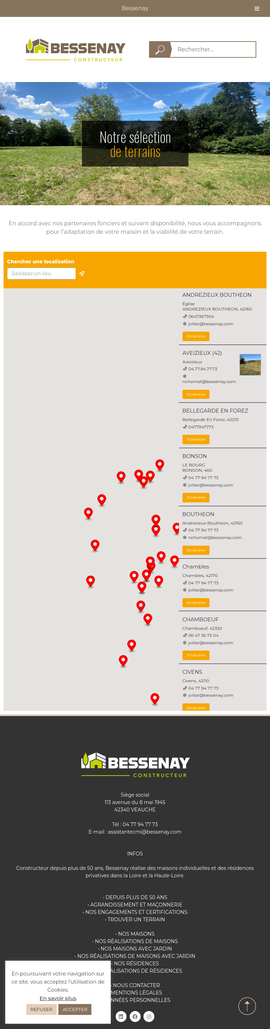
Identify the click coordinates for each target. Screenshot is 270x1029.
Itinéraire (196, 336)
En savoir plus (58, 998)
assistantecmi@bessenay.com (144, 832)
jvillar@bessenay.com (210, 323)
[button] (174, 562)
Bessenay (135, 8)
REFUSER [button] (42, 1009)
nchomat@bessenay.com (209, 381)
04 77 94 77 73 (140, 824)
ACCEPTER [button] (75, 1009)
